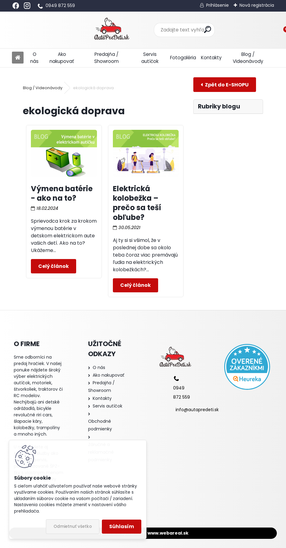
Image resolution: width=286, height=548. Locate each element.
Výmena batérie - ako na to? (62, 193)
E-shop (224, 84)
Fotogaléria (183, 57)
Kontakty (211, 57)
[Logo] (54, 30)
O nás (34, 57)
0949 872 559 (60, 5)
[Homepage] (18, 58)
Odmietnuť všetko (73, 526)
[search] (179, 29)
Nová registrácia (257, 5)
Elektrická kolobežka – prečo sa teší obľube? (137, 203)
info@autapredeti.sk (197, 410)
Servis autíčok (149, 57)
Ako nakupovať (62, 57)
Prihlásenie (217, 5)
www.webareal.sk (167, 533)
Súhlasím (121, 526)
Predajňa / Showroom (106, 57)
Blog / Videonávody (248, 57)
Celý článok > (53, 266)
